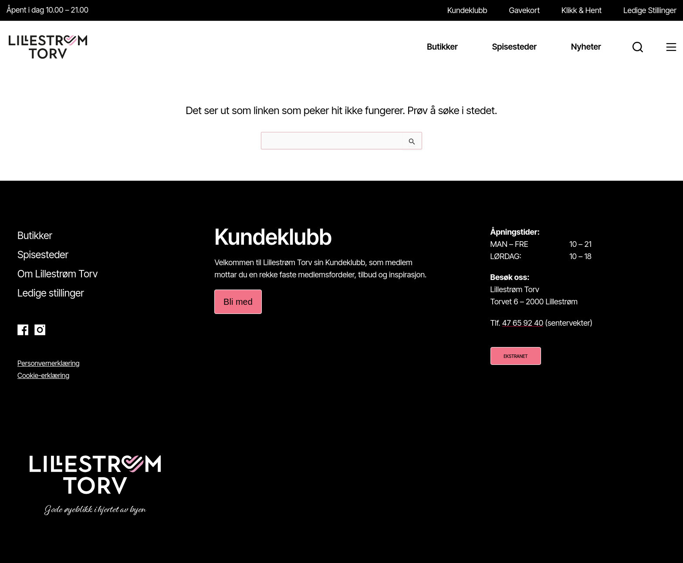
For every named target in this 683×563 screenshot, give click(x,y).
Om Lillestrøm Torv (57, 274)
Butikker (34, 235)
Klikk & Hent (581, 10)
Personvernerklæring (48, 363)
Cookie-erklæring (43, 375)
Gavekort (524, 10)
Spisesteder (42, 255)
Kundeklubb (467, 10)
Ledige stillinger (50, 293)
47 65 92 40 (522, 322)
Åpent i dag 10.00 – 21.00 (48, 9)
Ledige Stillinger (649, 10)
